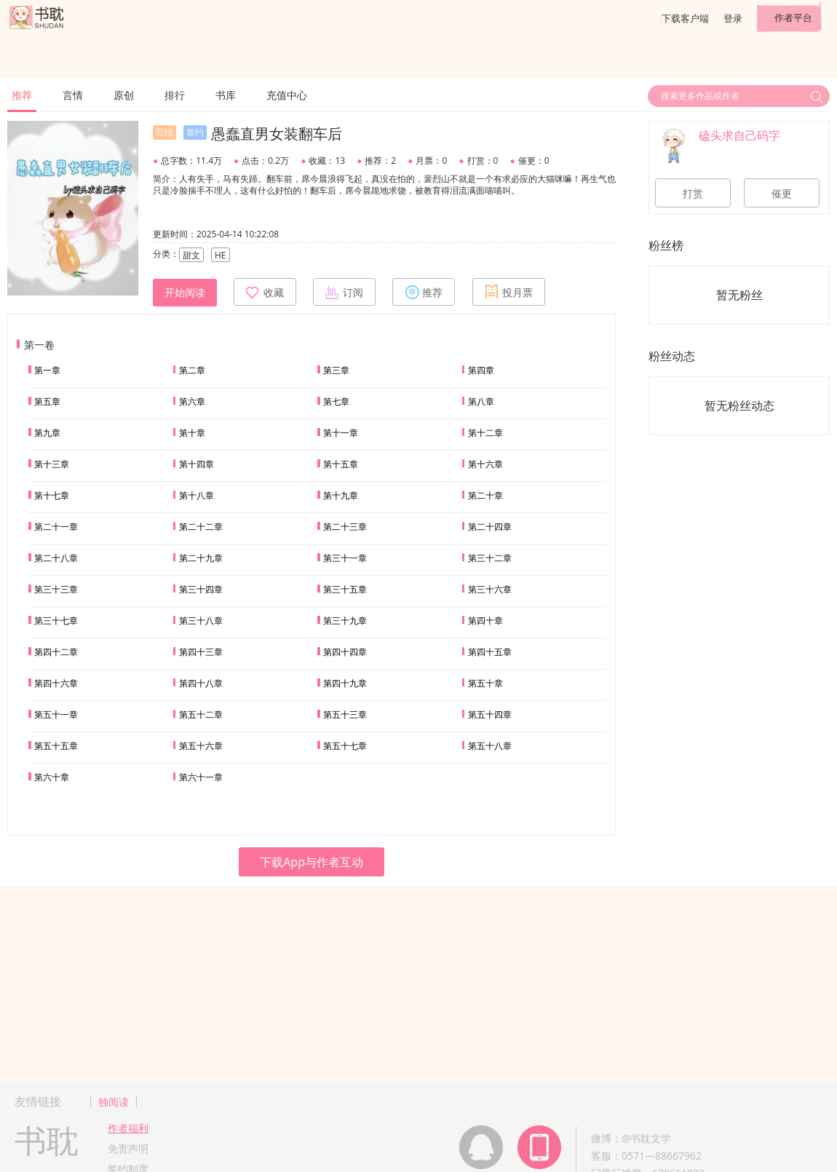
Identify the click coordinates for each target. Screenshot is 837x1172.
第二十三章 (345, 526)
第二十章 (485, 495)
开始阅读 (184, 292)
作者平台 (793, 17)
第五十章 (485, 683)
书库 (225, 95)
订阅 (344, 292)
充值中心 (286, 95)
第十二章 (485, 433)
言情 (73, 95)
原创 (124, 95)
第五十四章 (490, 714)
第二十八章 (56, 558)
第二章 (192, 370)
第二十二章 (201, 526)
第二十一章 (56, 526)
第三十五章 (345, 589)
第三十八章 (201, 620)
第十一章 (340, 433)
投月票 (509, 292)
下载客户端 (685, 18)
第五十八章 (490, 746)
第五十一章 (56, 714)
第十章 (192, 433)
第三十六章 (490, 589)
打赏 (693, 193)
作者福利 (128, 1128)
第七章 (336, 401)
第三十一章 (345, 558)
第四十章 (485, 620)
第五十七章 (345, 746)
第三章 (336, 370)
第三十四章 (201, 589)
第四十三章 (201, 652)
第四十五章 (490, 652)
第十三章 (51, 464)
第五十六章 (201, 746)
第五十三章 (345, 714)
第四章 (481, 370)
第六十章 (51, 777)
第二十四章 (490, 526)
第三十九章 (345, 620)
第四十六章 (56, 683)
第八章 (481, 401)
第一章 (47, 370)
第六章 (192, 401)
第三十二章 (490, 558)
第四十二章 (56, 652)
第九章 (47, 433)
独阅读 (113, 1102)
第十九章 (340, 495)
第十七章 (51, 495)
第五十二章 (201, 714)
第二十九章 (201, 558)
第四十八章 (201, 683)
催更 (781, 193)
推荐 (22, 95)
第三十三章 (56, 589)
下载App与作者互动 (311, 862)
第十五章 (340, 464)
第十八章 (196, 495)
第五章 (47, 401)
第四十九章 (345, 683)
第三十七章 (56, 620)
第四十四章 (345, 652)
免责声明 (128, 1148)
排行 (174, 95)
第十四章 (196, 464)
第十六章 (485, 464)
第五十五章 (56, 746)
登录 (732, 18)
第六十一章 (201, 777)
